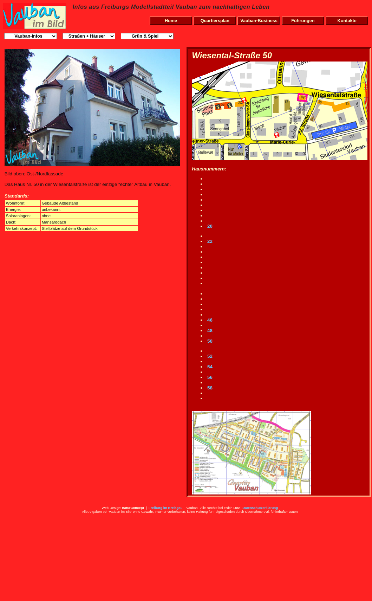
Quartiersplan (215, 20)
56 (209, 377)
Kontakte (347, 20)
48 (209, 330)
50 (209, 341)
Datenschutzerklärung (260, 508)
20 (209, 226)
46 (209, 320)
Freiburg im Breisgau (166, 508)
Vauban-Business (259, 20)
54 (209, 366)
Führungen (302, 20)
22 (209, 241)
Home (171, 20)
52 (209, 356)
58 (209, 387)
